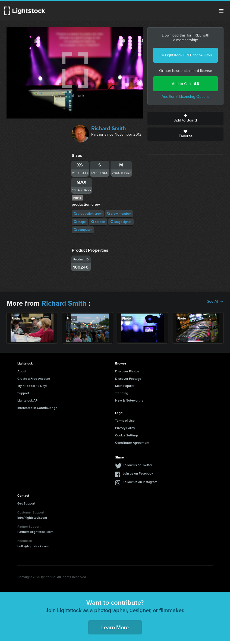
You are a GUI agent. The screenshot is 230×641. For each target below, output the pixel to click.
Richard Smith (108, 128)
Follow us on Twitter (137, 465)
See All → (215, 301)
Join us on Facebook (138, 473)
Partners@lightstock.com (35, 531)
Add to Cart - (185, 84)
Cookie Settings (126, 435)
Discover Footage (128, 378)
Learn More (115, 627)
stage (80, 221)
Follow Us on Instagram (140, 481)
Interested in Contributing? (37, 407)
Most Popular (124, 385)
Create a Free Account (33, 378)
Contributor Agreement (132, 442)
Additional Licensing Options (186, 96)
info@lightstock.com (32, 517)
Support (23, 393)
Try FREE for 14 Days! (32, 385)
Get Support (26, 503)
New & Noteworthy (129, 400)
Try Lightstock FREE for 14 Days (185, 55)
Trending (121, 393)
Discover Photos (127, 371)
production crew (88, 213)
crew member (119, 213)
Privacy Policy (125, 428)
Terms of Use (125, 420)
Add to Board (185, 118)
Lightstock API (27, 400)
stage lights (121, 221)
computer (83, 229)
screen (98, 221)
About (21, 371)
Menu (221, 11)
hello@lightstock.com (33, 546)
